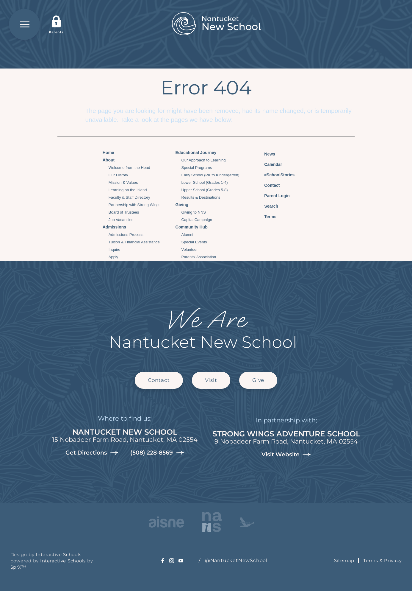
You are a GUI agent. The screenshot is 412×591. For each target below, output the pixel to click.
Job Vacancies (121, 219)
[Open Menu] (24, 24)
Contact (267, 185)
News (265, 153)
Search (266, 205)
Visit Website (286, 454)
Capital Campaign (196, 219)
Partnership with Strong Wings (135, 205)
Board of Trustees (124, 212)
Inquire (114, 249)
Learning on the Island (128, 190)
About (109, 160)
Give (258, 380)
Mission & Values (123, 182)
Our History (118, 175)
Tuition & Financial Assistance (134, 242)
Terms (266, 216)
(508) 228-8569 (157, 453)
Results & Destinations (200, 197)
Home (108, 152)
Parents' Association (198, 257)
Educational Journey (196, 152)
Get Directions (91, 453)
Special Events (194, 242)
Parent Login (272, 194)
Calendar (268, 164)
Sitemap (344, 560)
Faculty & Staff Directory (129, 197)
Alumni (187, 234)
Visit (211, 380)
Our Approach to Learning (203, 160)
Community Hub (192, 227)
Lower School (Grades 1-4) (204, 182)
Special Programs (196, 167)
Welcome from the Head (129, 167)
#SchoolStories (274, 174)
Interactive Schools (58, 554)
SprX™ (18, 567)
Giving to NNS (193, 212)
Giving (182, 204)
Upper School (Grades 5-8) (204, 190)
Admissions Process (126, 234)
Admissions (114, 227)
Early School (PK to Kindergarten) (210, 175)
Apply (113, 257)
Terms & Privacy (382, 560)
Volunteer (189, 249)
